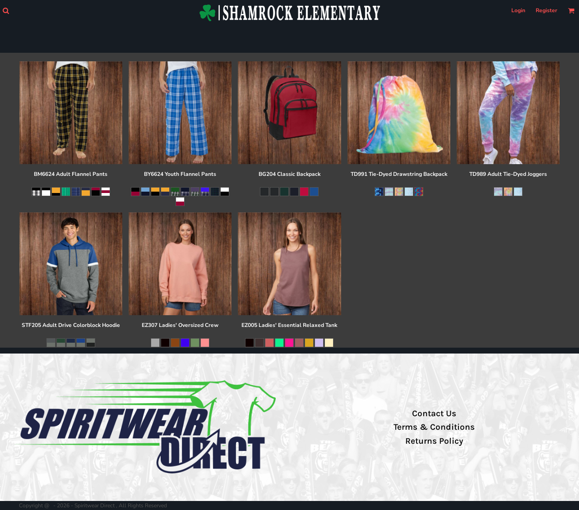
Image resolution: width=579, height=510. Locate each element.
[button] (5, 10)
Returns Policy (434, 441)
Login (518, 10)
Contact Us (434, 413)
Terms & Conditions (434, 427)
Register (546, 10)
